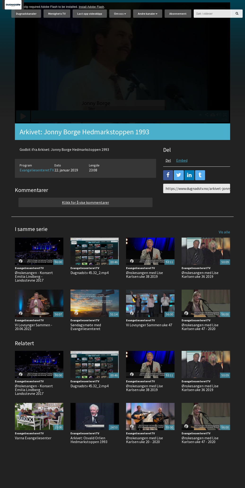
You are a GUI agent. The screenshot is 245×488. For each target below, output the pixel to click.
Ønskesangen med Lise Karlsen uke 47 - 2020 (200, 338)
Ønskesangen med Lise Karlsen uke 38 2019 (144, 286)
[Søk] (237, 16)
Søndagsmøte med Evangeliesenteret (85, 338)
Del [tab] (168, 172)
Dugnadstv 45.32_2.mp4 (89, 284)
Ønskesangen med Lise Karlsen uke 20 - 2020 (144, 451)
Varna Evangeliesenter (33, 449)
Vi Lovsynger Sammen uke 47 (149, 336)
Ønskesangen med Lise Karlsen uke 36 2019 (200, 286)
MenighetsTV (57, 16)
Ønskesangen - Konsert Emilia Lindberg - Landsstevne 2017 (34, 288)
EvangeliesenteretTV (37, 181)
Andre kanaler (148, 16)
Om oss (120, 16)
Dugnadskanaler (26, 16)
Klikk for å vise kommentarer (85, 214)
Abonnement (178, 16)
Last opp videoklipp (89, 16)
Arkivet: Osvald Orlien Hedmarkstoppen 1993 (88, 451)
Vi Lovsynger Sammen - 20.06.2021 (33, 338)
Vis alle (224, 243)
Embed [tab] (182, 172)
